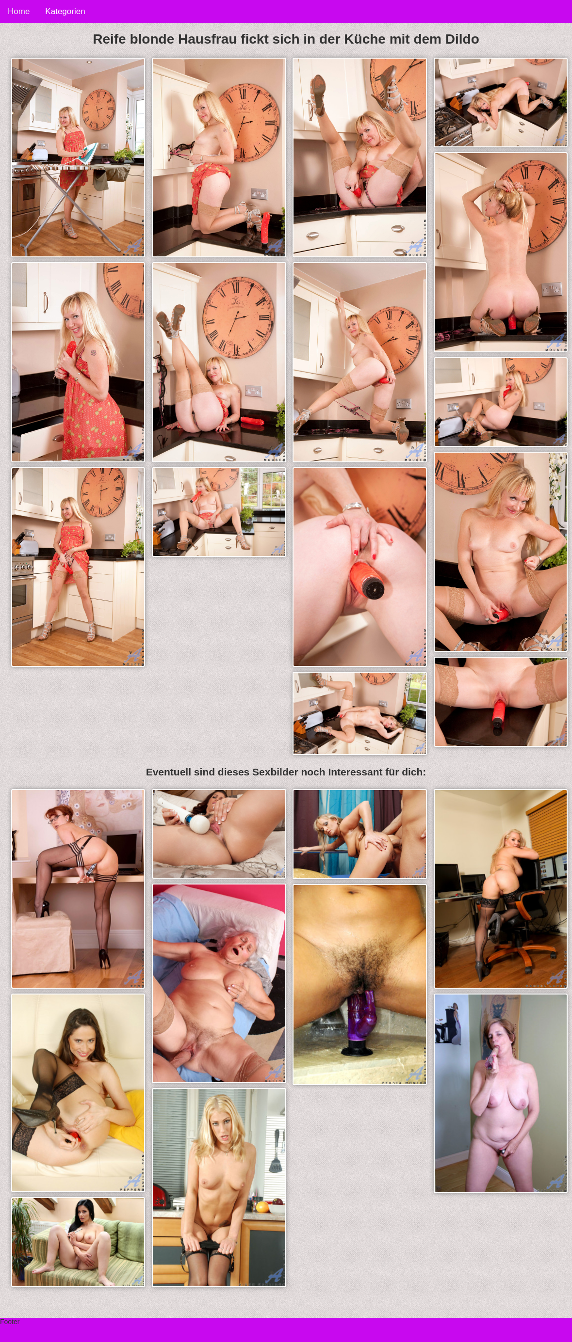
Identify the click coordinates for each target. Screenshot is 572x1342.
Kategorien (65, 11)
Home (19, 11)
